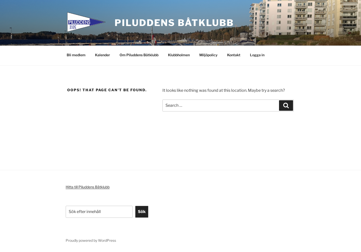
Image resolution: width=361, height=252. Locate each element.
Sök (142, 211)
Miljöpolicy (208, 55)
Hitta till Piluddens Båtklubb (88, 187)
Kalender (102, 55)
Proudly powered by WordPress (91, 240)
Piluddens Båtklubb (174, 22)
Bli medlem (76, 55)
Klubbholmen (179, 55)
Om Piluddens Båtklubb (139, 55)
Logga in (257, 55)
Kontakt (233, 55)
